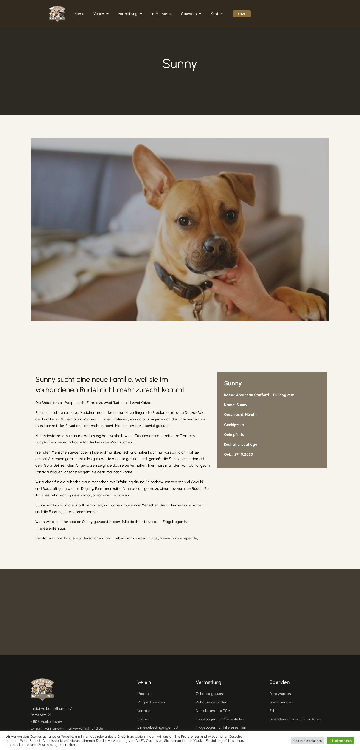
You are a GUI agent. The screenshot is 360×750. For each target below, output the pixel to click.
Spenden (191, 14)
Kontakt (217, 13)
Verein (101, 14)
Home (79, 13)
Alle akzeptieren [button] (340, 740)
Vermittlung (130, 14)
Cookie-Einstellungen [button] (307, 740)
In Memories (161, 13)
